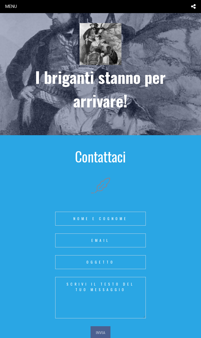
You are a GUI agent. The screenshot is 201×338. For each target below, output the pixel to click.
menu (11, 6)
